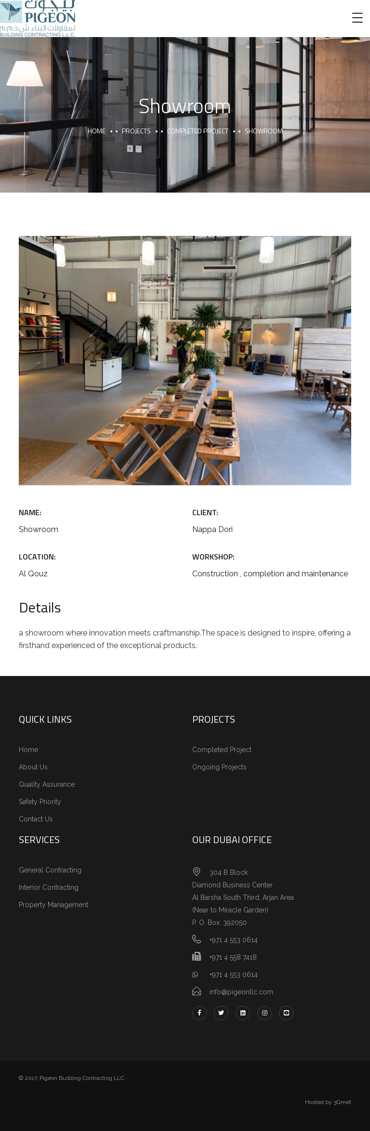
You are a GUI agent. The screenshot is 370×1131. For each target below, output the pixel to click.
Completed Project (221, 750)
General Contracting (50, 870)
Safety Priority (40, 802)
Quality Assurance (47, 784)
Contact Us (36, 819)
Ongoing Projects (219, 767)
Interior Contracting (49, 887)
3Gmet (342, 1102)
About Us (33, 767)
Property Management (53, 905)
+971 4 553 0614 (225, 974)
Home (28, 750)
